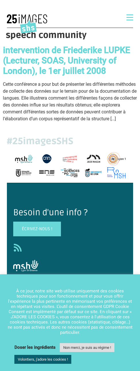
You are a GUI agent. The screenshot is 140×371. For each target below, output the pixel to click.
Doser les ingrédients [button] (34, 347)
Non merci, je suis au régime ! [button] (87, 347)
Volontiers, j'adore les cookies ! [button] (43, 359)
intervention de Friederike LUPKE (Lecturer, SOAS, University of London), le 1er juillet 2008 (66, 60)
